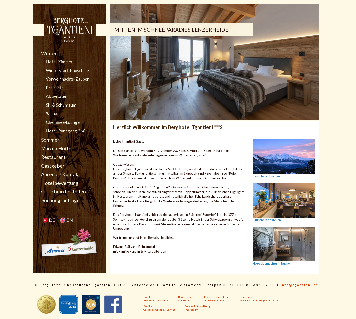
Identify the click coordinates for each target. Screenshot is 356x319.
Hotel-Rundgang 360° (66, 131)
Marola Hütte (56, 148)
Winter (49, 53)
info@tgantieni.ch (299, 285)
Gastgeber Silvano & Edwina (159, 309)
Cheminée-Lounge (63, 122)
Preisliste (55, 87)
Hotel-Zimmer (59, 61)
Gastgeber (53, 165)
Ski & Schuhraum (61, 105)
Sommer (50, 139)
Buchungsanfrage (60, 200)
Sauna (51, 113)
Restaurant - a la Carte (155, 300)
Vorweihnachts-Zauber (67, 79)
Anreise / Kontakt (60, 174)
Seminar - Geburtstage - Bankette (259, 300)
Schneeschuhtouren (214, 300)
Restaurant (53, 156)
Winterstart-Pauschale (67, 70)
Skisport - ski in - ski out (216, 296)
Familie (147, 306)
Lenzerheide (247, 296)
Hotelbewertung (59, 182)
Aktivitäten (56, 96)
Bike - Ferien (185, 296)
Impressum (191, 309)
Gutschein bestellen (63, 191)
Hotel (146, 296)
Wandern (183, 300)
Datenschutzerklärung (198, 306)
